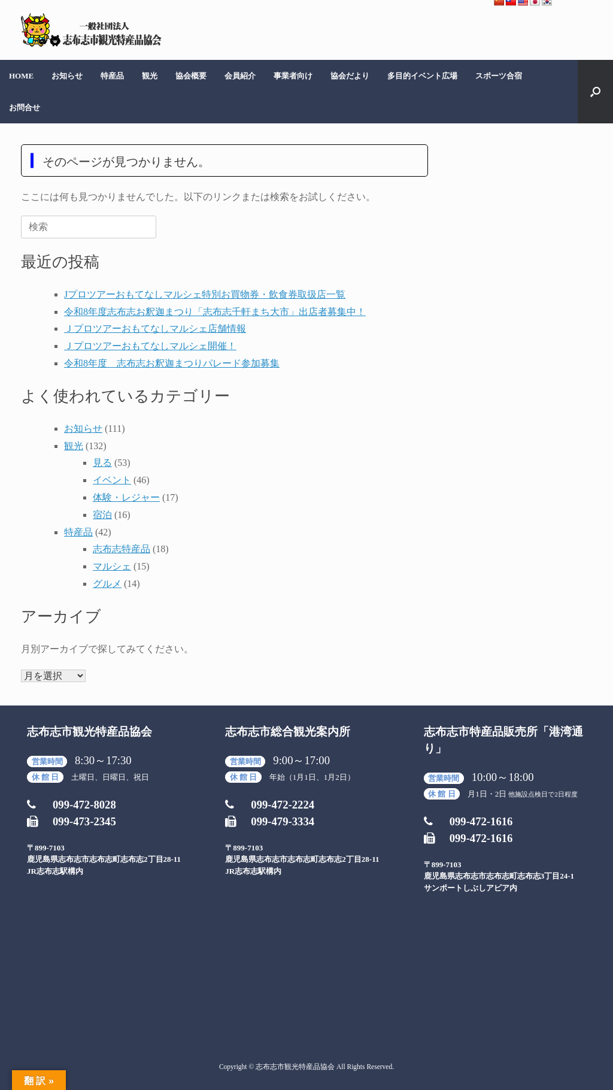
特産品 (112, 75)
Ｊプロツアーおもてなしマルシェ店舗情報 (155, 328)
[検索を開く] (595, 91)
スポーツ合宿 (498, 75)
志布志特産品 (121, 549)
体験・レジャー (126, 497)
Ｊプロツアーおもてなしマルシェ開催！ (150, 346)
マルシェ (112, 566)
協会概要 (191, 75)
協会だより (349, 75)
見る (102, 463)
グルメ (107, 584)
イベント (112, 480)
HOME (21, 75)
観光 (149, 75)
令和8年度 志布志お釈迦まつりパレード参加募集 (172, 363)
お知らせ (67, 75)
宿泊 (102, 515)
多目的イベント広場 (422, 75)
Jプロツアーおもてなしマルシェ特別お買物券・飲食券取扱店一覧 (204, 294)
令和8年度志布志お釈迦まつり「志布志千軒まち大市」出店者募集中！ (215, 312)
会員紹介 (240, 75)
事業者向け (293, 75)
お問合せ (24, 107)
